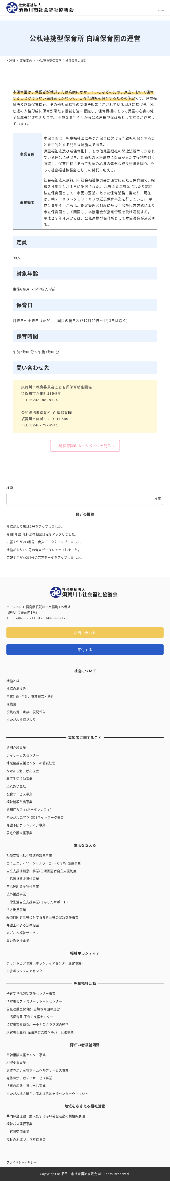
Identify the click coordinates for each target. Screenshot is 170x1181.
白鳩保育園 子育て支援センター (29, 1016)
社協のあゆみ (16, 688)
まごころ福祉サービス (22, 933)
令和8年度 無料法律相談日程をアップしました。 (42, 534)
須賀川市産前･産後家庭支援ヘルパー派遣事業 (40, 1032)
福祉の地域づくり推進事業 (26, 1139)
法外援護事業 (16, 894)
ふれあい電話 (16, 786)
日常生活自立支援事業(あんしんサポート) (37, 902)
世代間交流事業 (17, 1131)
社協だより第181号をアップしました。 (35, 526)
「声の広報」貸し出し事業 (26, 1085)
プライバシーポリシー (21, 1162)
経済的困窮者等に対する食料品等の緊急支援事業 (42, 917)
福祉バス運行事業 (19, 1124)
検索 (9, 487)
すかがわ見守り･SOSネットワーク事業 (35, 817)
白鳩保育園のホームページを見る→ (85, 445)
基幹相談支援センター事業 (26, 1055)
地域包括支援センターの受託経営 (31, 763)
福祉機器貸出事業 (19, 802)
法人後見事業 (16, 909)
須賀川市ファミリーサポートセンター (34, 1001)
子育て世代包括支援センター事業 (31, 993)
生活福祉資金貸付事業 (22, 878)
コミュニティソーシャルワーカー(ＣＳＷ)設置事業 (43, 863)
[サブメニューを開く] (160, 763)
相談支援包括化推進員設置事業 (29, 855)
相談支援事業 (16, 1062)
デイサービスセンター (22, 755)
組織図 (11, 704)
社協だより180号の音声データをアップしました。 (43, 550)
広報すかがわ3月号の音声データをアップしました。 (45, 542)
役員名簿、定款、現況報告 (26, 712)
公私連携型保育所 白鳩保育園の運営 (33, 1009)
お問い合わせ (85, 632)
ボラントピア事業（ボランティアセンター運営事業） (45, 963)
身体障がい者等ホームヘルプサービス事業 (37, 1070)
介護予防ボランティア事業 (26, 825)
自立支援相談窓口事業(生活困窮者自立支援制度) (42, 871)
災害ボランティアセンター (26, 971)
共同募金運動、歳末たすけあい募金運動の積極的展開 (45, 1116)
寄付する (84, 649)
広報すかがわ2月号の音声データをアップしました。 (45, 557)
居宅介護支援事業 (19, 833)
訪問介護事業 (16, 747)
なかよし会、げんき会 (22, 771)
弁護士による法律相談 (22, 925)
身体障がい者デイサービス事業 (29, 1078)
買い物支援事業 (17, 940)
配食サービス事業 (19, 794)
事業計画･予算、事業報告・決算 (30, 696)
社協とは (12, 681)
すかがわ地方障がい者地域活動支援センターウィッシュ (47, 1093)
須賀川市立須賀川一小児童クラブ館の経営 (37, 1024)
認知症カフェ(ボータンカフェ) (29, 809)
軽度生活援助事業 (19, 778)
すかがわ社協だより (21, 719)
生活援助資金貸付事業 (22, 886)
